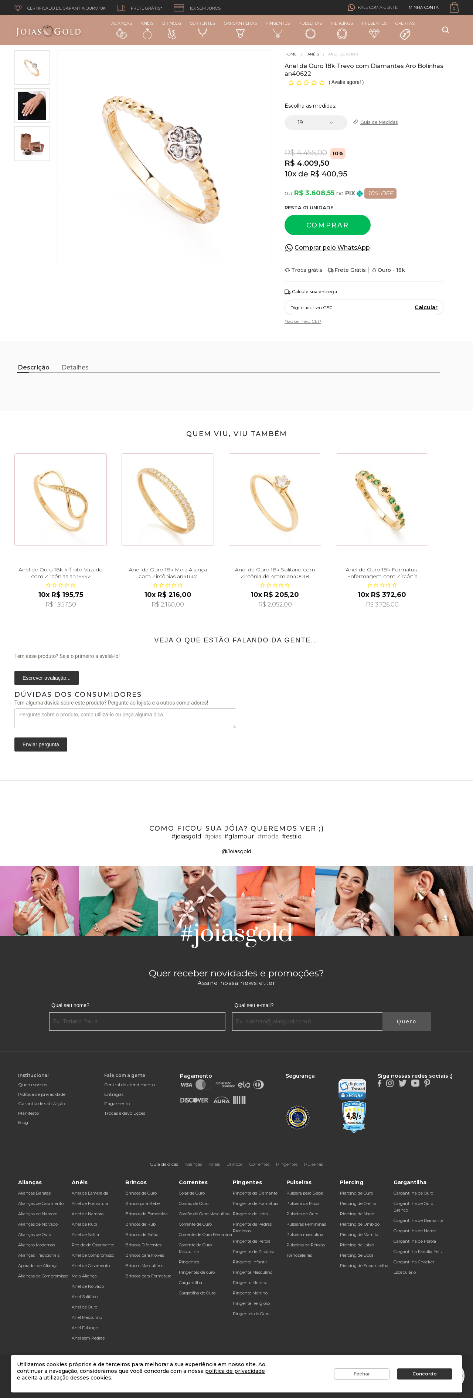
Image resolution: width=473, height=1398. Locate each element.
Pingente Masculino (252, 1272)
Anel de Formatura (90, 1203)
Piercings (342, 30)
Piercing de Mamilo (359, 1234)
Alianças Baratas (34, 1193)
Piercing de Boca (357, 1255)
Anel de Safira (85, 1234)
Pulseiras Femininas (306, 1224)
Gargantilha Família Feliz (418, 1251)
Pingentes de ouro (197, 1272)
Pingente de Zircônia (254, 1251)
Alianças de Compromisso (43, 1276)
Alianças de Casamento (41, 1203)
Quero (407, 1021)
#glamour (239, 836)
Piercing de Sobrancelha (364, 1265)
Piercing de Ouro (356, 1193)
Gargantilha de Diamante (418, 1220)
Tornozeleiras (299, 1255)
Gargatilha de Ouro (197, 1293)
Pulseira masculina (304, 1234)
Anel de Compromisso (93, 1255)
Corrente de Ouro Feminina (205, 1234)
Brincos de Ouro (141, 1193)
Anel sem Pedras (88, 1338)
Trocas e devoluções (124, 1113)
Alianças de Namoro (37, 1213)
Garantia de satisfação (41, 1103)
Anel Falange (85, 1327)
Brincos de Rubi (141, 1224)
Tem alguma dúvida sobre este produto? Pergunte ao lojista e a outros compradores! (111, 703)
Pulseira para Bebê (304, 1193)
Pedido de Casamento (93, 1244)
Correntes (202, 29)
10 (290, 173)
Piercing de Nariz (357, 1213)
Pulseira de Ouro (302, 1213)
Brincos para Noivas (144, 1255)
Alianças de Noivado (38, 1224)
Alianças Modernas (36, 1244)
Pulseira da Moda (303, 1203)
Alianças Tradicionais (38, 1255)
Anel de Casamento (91, 1265)
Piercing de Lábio (357, 1244)
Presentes (374, 29)
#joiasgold (186, 836)
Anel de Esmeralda (90, 1193)
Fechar (362, 1374)
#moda (268, 836)
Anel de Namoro (87, 1213)
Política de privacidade (41, 1094)
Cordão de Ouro (193, 1203)
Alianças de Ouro (34, 1234)
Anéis (147, 30)
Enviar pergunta (41, 744)
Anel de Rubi (84, 1224)
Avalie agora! (346, 82)
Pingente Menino (250, 1293)
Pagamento (117, 1103)
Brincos (171, 30)
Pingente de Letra (250, 1213)
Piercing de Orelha (358, 1203)
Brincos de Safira (142, 1234)
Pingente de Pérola (251, 1241)
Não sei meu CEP (303, 321)
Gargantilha (190, 1282)
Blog (23, 1122)
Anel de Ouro (84, 1307)
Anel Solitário (85, 1296)
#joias (213, 836)
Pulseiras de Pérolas (305, 1244)
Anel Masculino (87, 1317)
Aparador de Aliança (38, 1265)
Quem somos (32, 1084)
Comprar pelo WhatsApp (332, 247)
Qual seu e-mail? (253, 1005)
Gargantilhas (240, 29)
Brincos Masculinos (144, 1265)
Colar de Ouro (192, 1193)
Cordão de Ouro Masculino (204, 1213)
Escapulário (405, 1272)
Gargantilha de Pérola (415, 1241)
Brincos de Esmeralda (146, 1213)
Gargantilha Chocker (414, 1261)
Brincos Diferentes (143, 1244)
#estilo (292, 836)
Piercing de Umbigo (360, 1224)
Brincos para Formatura (148, 1276)
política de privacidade (235, 1371)
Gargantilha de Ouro (413, 1193)
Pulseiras (310, 30)
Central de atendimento (129, 1084)
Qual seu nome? (70, 1005)
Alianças (121, 30)
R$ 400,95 (328, 173)
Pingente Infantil (250, 1261)
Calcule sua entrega (311, 292)
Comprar (327, 225)
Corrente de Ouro (195, 1224)
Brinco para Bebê (142, 1203)
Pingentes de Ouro (251, 1313)
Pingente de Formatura (256, 1203)
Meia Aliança (84, 1276)
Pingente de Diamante (255, 1193)
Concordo (424, 1374)
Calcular (426, 307)
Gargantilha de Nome (415, 1230)
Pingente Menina (250, 1282)
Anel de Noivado (88, 1286)
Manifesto (28, 1113)
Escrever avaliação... (47, 678)
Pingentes (278, 29)
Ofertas (405, 31)
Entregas (113, 1094)
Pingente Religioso (251, 1303)
